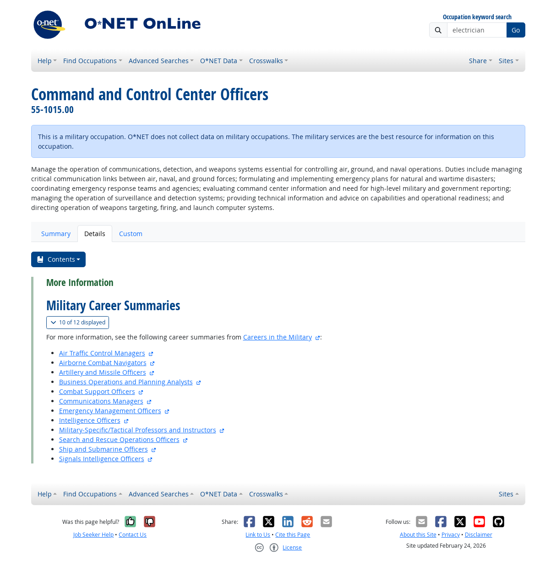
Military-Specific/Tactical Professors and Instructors (137, 430)
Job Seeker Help (93, 535)
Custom (130, 233)
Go (516, 30)
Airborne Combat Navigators (103, 362)
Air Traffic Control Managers (102, 353)
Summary (56, 233)
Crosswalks (266, 60)
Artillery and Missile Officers (102, 372)
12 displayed (79, 322)
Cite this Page (292, 535)
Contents (55, 259)
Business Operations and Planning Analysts (126, 381)
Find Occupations (90, 60)
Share (478, 60)
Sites (506, 60)
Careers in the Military (277, 337)
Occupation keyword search (477, 17)
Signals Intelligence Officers (101, 458)
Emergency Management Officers (110, 410)
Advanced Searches (159, 60)
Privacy (451, 535)
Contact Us (133, 535)
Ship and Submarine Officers (103, 449)
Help (45, 60)
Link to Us (257, 535)
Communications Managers (101, 401)
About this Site (418, 535)
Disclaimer (478, 535)
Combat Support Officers (97, 391)
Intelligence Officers (89, 420)
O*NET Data (218, 60)
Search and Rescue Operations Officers (119, 439)
